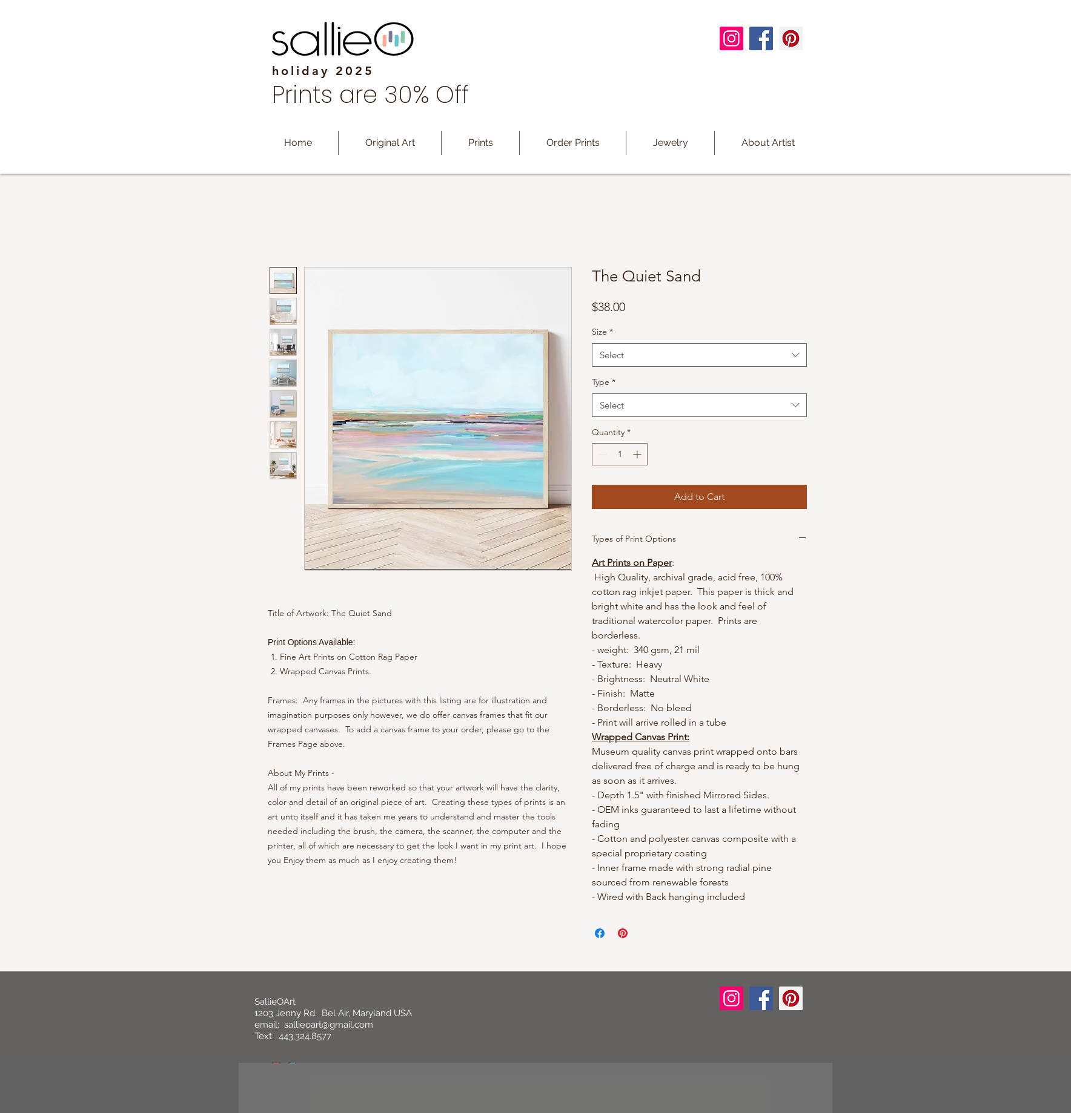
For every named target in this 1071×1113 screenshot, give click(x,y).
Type (603, 381)
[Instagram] (731, 38)
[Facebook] (761, 38)
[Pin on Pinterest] (622, 933)
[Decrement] (601, 454)
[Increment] (638, 454)
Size (602, 331)
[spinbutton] (620, 454)
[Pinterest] (791, 38)
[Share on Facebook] (599, 933)
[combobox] (699, 355)
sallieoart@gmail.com (328, 1024)
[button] (480, 143)
